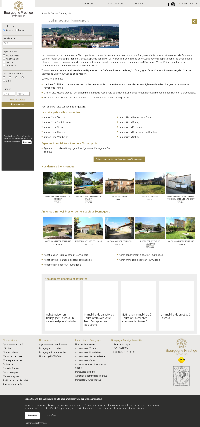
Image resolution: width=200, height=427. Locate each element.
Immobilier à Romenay (130, 127)
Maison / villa (11, 55)
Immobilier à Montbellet (56, 137)
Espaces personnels (189, 3)
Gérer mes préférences (36, 423)
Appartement (10, 59)
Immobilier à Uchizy (129, 137)
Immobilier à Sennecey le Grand (135, 117)
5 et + (7, 81)
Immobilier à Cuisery (54, 132)
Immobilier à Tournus (54, 117)
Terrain (8, 62)
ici (128, 97)
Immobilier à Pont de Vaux (57, 122)
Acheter (8, 30)
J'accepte (32, 415)
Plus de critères (17, 99)
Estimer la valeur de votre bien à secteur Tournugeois (119, 159)
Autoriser (27, 142)
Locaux (20, 30)
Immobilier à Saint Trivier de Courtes (138, 132)
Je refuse (51, 415)
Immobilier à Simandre (55, 127)
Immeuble (9, 65)
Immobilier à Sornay (129, 122)
